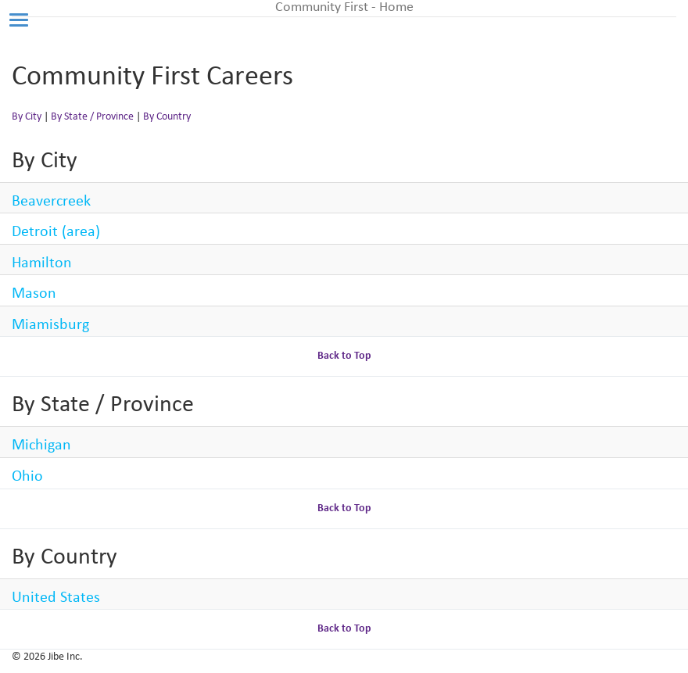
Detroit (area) (56, 232)
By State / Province (92, 117)
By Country (167, 117)
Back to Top (344, 356)
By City (26, 117)
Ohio (27, 477)
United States (56, 598)
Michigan (41, 445)
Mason (34, 294)
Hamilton (42, 263)
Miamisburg (50, 325)
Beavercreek (51, 201)
